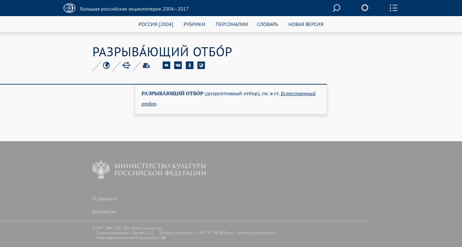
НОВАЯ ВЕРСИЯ (305, 24)
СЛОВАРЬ (267, 24)
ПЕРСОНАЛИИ (232, 24)
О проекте (104, 198)
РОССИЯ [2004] (156, 24)
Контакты (104, 211)
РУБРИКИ (194, 24)
